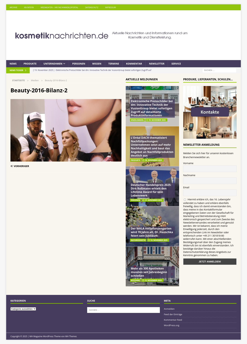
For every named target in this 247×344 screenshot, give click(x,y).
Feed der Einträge (173, 314)
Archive (13, 7)
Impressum (110, 7)
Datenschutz (91, 7)
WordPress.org (171, 325)
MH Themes (71, 336)
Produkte (29, 63)
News (13, 63)
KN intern (29, 7)
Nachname (189, 175)
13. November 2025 (158, 240)
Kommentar (134, 63)
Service (176, 63)
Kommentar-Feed (173, 319)
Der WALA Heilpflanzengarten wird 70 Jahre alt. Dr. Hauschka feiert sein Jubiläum (152, 232)
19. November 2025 (157, 120)
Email (186, 187)
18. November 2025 (153, 160)
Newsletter (156, 63)
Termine (113, 63)
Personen (78, 63)
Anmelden (169, 308)
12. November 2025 (153, 280)
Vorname (188, 163)
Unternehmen (53, 63)
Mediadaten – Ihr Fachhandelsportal (59, 7)
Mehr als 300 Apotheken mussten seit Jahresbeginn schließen (149, 272)
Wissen (96, 63)
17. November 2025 (153, 200)
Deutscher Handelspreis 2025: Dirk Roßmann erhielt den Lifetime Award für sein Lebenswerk (151, 190)
